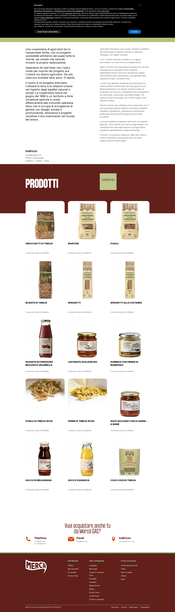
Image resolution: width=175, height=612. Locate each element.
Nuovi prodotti (73, 569)
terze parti (68, 587)
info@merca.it (82, 541)
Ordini (123, 569)
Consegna (93, 565)
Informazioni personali (129, 565)
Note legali (93, 569)
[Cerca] (139, 7)
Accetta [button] (135, 606)
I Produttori (58, 6)
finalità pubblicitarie (47, 592)
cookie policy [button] (104, 585)
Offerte (70, 565)
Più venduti (72, 572)
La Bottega (72, 6)
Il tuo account (128, 560)
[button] (140, 579)
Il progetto (38, 6)
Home (28, 6)
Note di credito (126, 572)
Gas (48, 6)
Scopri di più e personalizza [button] (48, 606)
